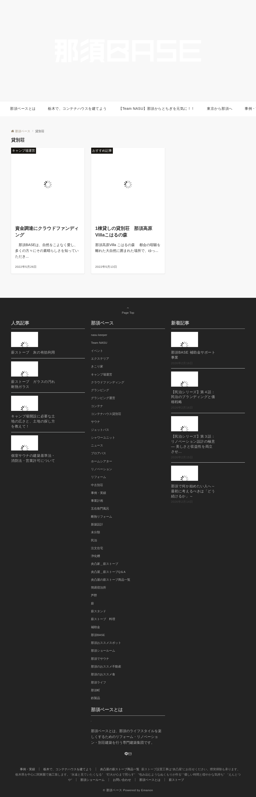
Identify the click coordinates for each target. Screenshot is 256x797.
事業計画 (97, 500)
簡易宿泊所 (98, 587)
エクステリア (100, 358)
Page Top (128, 310)
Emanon (147, 790)
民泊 (94, 540)
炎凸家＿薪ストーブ (104, 563)
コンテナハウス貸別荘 (106, 413)
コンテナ (97, 406)
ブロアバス (98, 453)
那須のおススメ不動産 (106, 666)
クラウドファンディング (107, 382)
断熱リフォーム (101, 516)
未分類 (95, 532)
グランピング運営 (103, 398)
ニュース (97, 445)
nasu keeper (99, 334)
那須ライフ (98, 682)
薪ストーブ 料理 (103, 619)
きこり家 (97, 366)
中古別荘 (97, 485)
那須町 (95, 690)
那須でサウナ (100, 658)
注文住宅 (97, 548)
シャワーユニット (103, 437)
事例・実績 (98, 492)
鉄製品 (95, 698)
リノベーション (101, 469)
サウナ (95, 421)
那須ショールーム (103, 650)
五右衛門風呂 (100, 508)
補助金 (95, 627)
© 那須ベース (112, 790)
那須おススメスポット (106, 642)
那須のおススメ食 (103, 674)
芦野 (94, 595)
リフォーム (98, 477)
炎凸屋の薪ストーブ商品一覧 (110, 579)
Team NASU (99, 342)
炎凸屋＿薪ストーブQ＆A (108, 571)
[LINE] (126, 754)
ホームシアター (101, 461)
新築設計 (97, 524)
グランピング (100, 390)
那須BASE (98, 634)
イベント (97, 350)
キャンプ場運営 (101, 374)
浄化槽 (95, 555)
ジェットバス (100, 429)
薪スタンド (98, 611)
